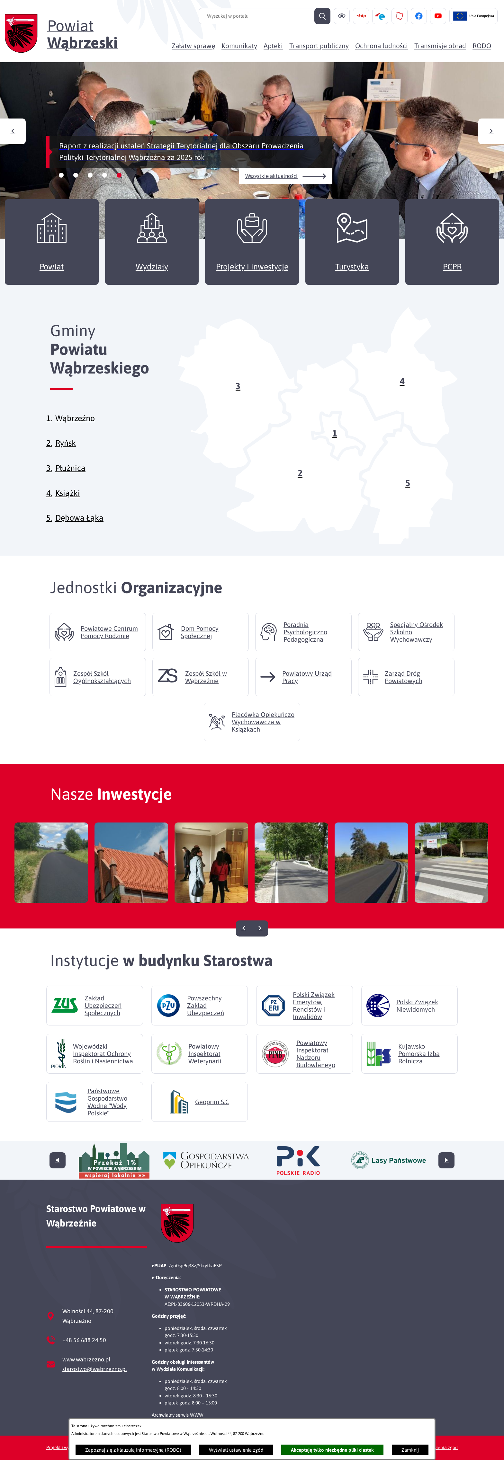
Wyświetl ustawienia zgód (236, 1450)
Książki (67, 503)
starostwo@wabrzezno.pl (94, 1369)
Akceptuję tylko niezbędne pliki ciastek (332, 1450)
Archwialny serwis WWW (177, 1415)
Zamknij (410, 1450)
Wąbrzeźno (75, 429)
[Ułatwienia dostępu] (342, 16)
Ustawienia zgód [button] (441, 1447)
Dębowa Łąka (79, 528)
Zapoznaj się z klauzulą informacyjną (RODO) (133, 1450)
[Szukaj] (322, 16)
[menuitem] (193, 45)
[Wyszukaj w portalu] (264, 16)
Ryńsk (65, 454)
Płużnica (70, 478)
